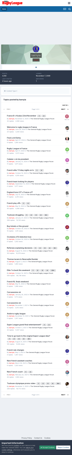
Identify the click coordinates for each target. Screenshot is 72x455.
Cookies (47, 438)
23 (53, 270)
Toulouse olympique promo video (21, 383)
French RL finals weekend (18, 281)
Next (63, 109)
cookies (16, 445)
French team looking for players (20, 181)
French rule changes (15, 350)
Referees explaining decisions (20, 248)
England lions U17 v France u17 (20, 192)
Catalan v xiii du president (18, 159)
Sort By (65, 105)
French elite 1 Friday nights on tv (20, 170)
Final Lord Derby (14, 138)
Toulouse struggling (15, 215)
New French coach (15, 372)
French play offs (14, 203)
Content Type (10, 91)
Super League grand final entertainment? (24, 325)
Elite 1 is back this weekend (18, 270)
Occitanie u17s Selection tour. (19, 237)
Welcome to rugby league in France (22, 127)
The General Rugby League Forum (42, 119)
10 (58, 383)
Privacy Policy (27, 438)
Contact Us (38, 438)
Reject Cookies (63, 447)
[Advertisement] (27, 29)
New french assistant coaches (19, 361)
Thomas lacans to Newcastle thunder (22, 259)
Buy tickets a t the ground (17, 226)
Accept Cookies (47, 447)
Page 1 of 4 (36, 109)
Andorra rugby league (16, 313)
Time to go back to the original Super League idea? (28, 336)
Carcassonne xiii (14, 292)
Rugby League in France (17, 148)
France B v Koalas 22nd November (22, 116)
